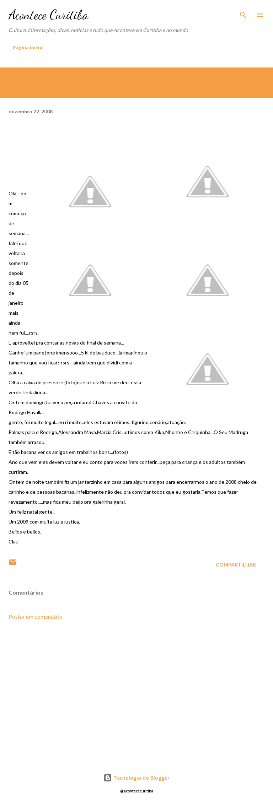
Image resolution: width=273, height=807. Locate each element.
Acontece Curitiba (48, 14)
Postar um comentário (36, 616)
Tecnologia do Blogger (136, 777)
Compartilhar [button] (236, 565)
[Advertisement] (136, 693)
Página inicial (28, 47)
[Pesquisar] (243, 13)
